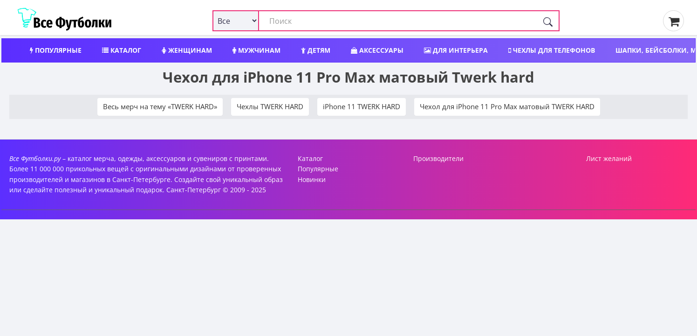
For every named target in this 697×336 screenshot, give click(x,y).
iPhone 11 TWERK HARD (361, 106)
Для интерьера (456, 50)
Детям (315, 50)
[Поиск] (548, 20)
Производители (438, 158)
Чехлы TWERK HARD (270, 106)
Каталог (121, 50)
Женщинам (187, 50)
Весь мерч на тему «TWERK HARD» (160, 106)
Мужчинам (256, 50)
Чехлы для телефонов (551, 50)
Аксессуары (377, 50)
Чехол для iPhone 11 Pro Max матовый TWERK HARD (507, 106)
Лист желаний (609, 158)
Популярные (56, 50)
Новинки (312, 179)
